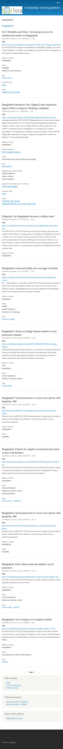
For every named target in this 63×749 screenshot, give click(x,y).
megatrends (17, 500)
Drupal (13, 742)
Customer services (12, 688)
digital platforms (7, 166)
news (4, 85)
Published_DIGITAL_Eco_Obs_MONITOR (18, 204)
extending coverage (8, 319)
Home (8, 682)
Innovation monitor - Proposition (17, 702)
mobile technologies (10, 186)
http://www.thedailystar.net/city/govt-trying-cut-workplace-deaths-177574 (28, 629)
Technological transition (11, 152)
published (16, 607)
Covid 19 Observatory (13, 685)
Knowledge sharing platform (42, 7)
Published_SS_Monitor (11, 92)
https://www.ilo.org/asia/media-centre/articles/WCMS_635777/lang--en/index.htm (31, 45)
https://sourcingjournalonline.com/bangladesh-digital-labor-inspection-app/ (29, 117)
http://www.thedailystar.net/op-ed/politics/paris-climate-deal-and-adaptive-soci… (31, 577)
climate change (7, 385)
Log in (58, 2)
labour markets (7, 78)
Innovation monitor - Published (16, 704)
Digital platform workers (14, 718)
